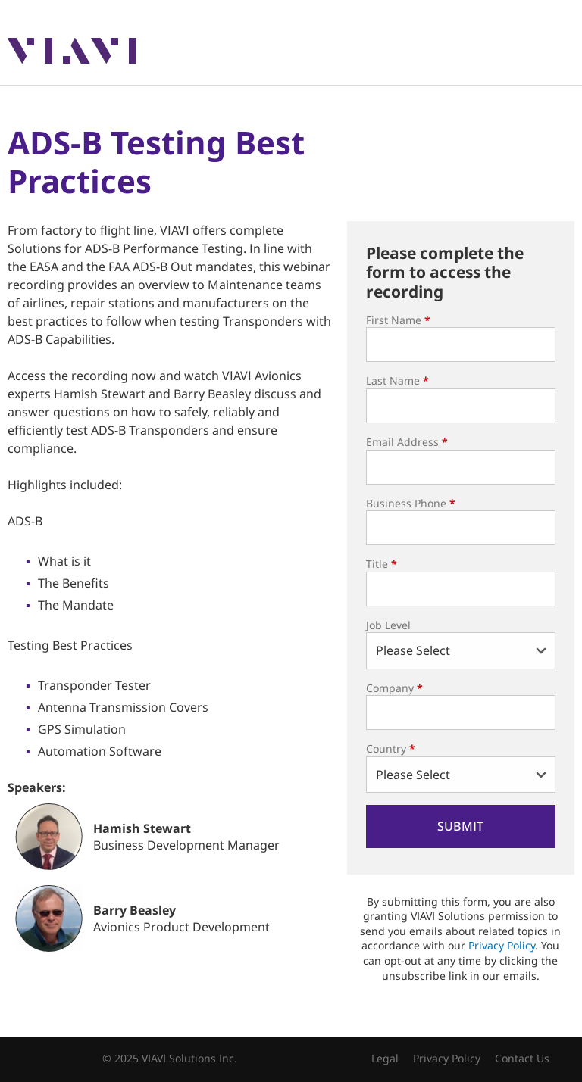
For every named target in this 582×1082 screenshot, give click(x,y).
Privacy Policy (501, 945)
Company (394, 688)
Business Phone (410, 503)
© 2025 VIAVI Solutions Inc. (169, 1058)
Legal (385, 1058)
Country (390, 748)
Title (381, 564)
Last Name (397, 380)
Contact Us (522, 1058)
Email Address (407, 442)
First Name (398, 320)
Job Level (388, 625)
